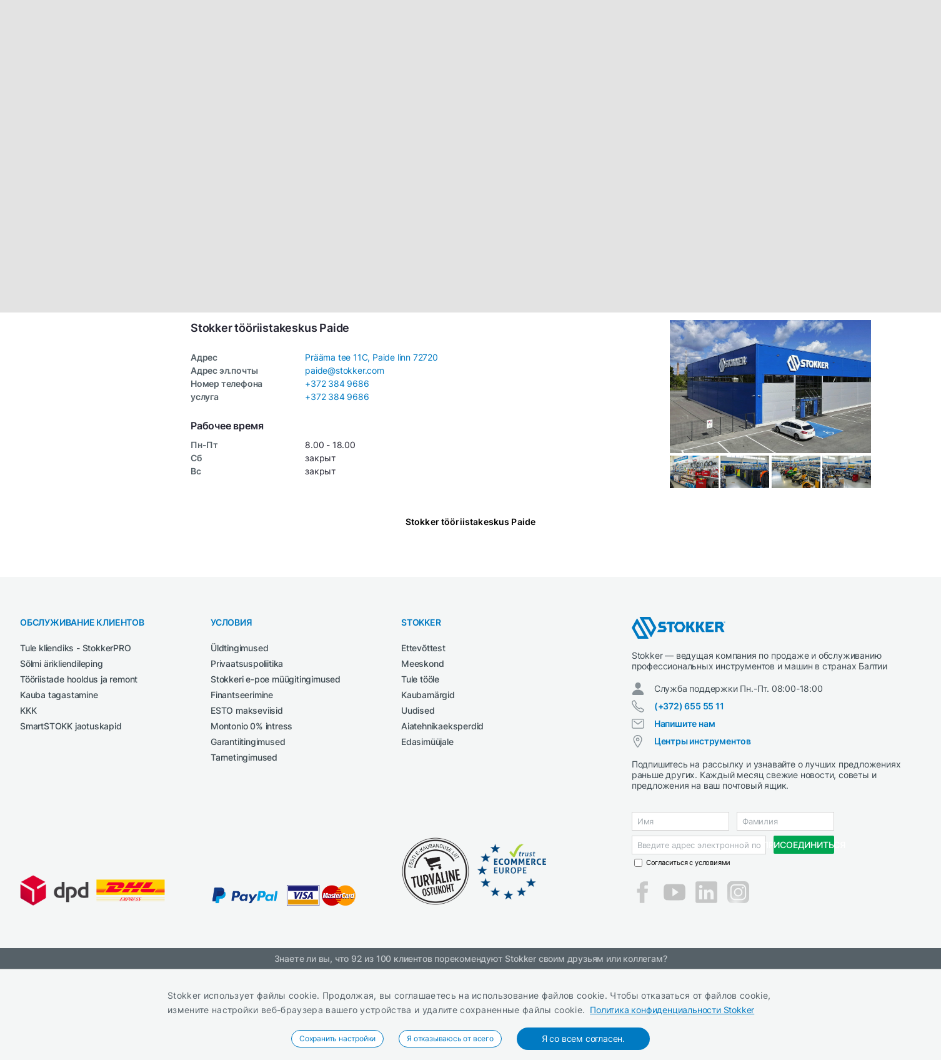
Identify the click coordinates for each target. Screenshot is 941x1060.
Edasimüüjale (427, 833)
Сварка (417, 77)
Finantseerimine (242, 786)
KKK (28, 801)
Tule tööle (420, 770)
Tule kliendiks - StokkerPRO (75, 739)
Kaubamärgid (428, 786)
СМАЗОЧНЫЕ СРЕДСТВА (567, 77)
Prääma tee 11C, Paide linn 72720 (371, 448)
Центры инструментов (702, 832)
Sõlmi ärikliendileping (61, 754)
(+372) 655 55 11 (689, 797)
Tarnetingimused (244, 848)
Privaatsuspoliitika (247, 754)
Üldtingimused (239, 739)
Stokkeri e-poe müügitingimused (276, 770)
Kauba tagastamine (59, 786)
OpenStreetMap (911, 397)
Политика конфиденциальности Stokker (672, 1009)
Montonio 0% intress (251, 817)
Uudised (418, 801)
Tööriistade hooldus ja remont (78, 770)
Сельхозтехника (477, 77)
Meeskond (422, 754)
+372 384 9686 (337, 474)
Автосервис (153, 77)
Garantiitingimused (248, 833)
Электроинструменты (818, 77)
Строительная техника (671, 77)
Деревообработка (225, 77)
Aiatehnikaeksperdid (442, 817)
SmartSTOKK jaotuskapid (71, 817)
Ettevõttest (423, 739)
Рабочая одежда (307, 77)
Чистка (746, 77)
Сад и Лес (372, 77)
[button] (470, 247)
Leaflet (853, 397)
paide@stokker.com (344, 461)
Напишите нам (684, 814)
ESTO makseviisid (247, 801)
